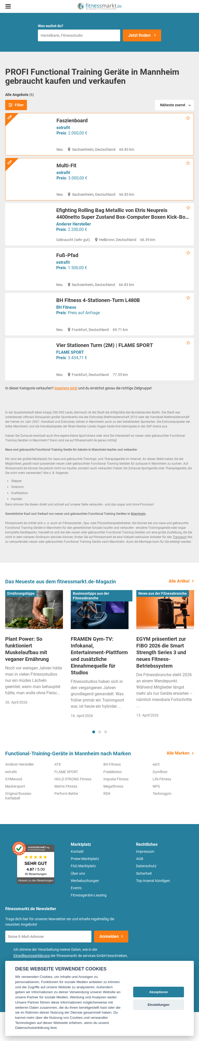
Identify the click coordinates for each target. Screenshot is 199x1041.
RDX (106, 822)
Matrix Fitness (65, 815)
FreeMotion (112, 801)
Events (76, 917)
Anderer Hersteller (73, 234)
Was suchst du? (50, 26)
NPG (156, 815)
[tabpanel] (34, 678)
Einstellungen (158, 1005)
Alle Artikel (179, 610)
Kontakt (77, 880)
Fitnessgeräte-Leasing (88, 924)
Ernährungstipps (20, 622)
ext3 (156, 793)
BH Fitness (66, 331)
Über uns (78, 902)
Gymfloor (160, 801)
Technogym (162, 822)
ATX (57, 793)
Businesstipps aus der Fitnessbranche (91, 624)
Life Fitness (162, 808)
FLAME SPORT (70, 376)
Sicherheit (144, 902)
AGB (139, 888)
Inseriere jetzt (65, 417)
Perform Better (66, 822)
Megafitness (113, 815)
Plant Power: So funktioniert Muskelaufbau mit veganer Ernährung (27, 678)
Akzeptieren (158, 992)
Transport (180, 566)
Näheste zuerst (172, 105)
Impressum (145, 880)
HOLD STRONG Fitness (72, 808)
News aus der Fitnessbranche (162, 622)
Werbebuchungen (85, 910)
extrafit (63, 127)
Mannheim (138, 543)
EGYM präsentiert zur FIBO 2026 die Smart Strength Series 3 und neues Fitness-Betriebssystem (161, 681)
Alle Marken (178, 782)
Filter (16, 105)
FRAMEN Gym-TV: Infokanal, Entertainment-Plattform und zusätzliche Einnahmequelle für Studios (99, 685)
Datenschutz (146, 895)
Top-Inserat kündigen (153, 910)
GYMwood (13, 808)
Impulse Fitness (116, 808)
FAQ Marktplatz (83, 895)
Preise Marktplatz (85, 888)
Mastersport (15, 815)
